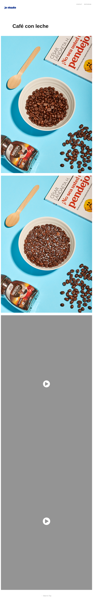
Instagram (87, 4)
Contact (79, 4)
